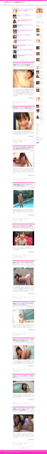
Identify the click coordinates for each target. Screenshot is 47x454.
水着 (16, 140)
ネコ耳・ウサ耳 (33, 111)
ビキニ (17, 140)
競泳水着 (21, 188)
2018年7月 (37, 128)
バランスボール (19, 179)
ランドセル (30, 111)
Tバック (19, 256)
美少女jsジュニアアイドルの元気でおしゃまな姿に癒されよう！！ (25, 50)
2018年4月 (37, 132)
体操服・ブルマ (19, 111)
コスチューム (16, 102)
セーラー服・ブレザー (23, 111)
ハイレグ (13, 257)
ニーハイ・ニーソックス (27, 111)
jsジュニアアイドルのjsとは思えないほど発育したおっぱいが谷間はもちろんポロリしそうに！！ (25, 20)
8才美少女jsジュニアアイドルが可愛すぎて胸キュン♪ (23, 107)
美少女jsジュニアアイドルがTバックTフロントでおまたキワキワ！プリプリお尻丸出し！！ (25, 55)
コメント (30, 104)
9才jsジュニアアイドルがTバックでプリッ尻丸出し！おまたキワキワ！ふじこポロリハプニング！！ (25, 30)
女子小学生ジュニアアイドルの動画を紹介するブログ (14, 2)
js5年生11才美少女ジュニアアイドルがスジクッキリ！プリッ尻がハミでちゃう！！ (25, 25)
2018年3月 (37, 133)
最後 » (27, 60)
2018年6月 (37, 129)
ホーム (5, 4)
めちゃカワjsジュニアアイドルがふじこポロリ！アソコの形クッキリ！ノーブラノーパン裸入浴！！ (25, 10)
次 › (26, 60)
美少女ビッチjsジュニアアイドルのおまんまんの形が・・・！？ (24, 35)
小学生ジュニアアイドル (26, 140)
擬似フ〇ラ (14, 102)
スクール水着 (17, 256)
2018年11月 (37, 125)
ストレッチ (16, 103)
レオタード (15, 111)
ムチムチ (14, 179)
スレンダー (15, 140)
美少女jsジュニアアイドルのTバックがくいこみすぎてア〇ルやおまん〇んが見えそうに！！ (25, 45)
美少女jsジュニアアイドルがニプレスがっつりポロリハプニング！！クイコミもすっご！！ (25, 40)
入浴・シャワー (20, 102)
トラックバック (33, 104)
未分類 (18, 102)
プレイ (19, 140)
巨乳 (17, 179)
